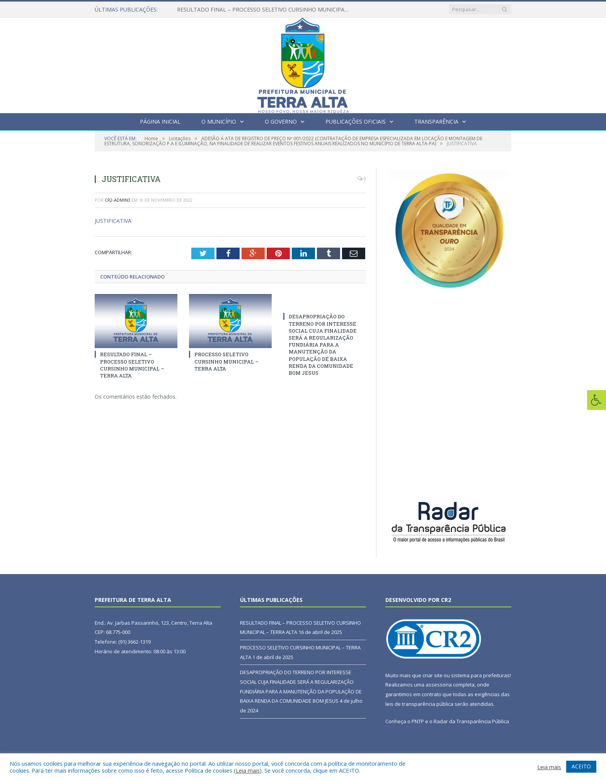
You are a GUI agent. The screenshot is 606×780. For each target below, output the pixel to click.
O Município (218, 121)
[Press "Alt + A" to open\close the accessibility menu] (596, 400)
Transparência (436, 121)
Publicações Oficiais (355, 121)
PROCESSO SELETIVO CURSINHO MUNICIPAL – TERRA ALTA (226, 361)
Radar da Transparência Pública (471, 721)
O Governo (281, 121)
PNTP (418, 721)
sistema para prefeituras (480, 675)
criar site (432, 675)
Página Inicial (160, 121)
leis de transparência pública (419, 703)
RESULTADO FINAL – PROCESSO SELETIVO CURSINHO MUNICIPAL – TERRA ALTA (266, 9)
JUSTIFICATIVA (113, 220)
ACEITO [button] (581, 766)
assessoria (439, 684)
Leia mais (248, 770)
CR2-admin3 (117, 200)
